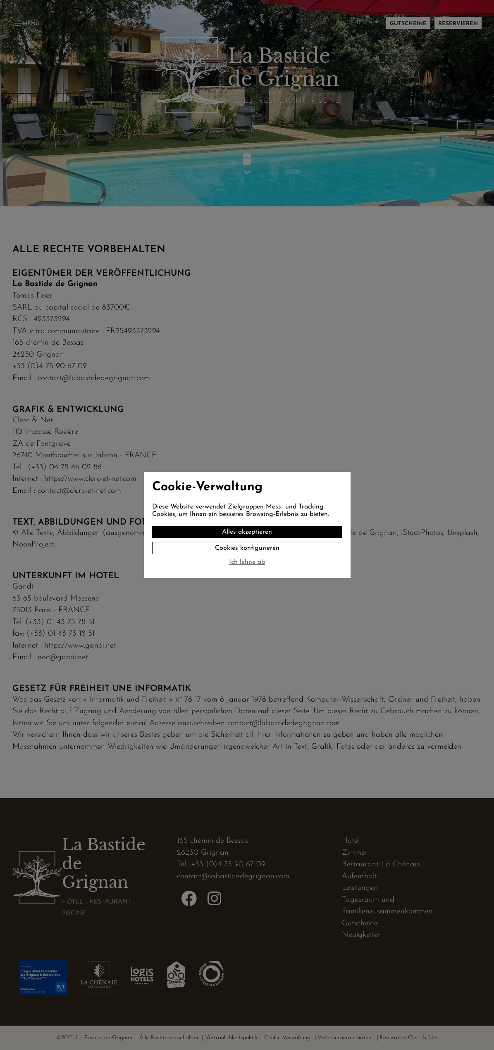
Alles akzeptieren (247, 532)
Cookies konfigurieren (247, 548)
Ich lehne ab (247, 562)
